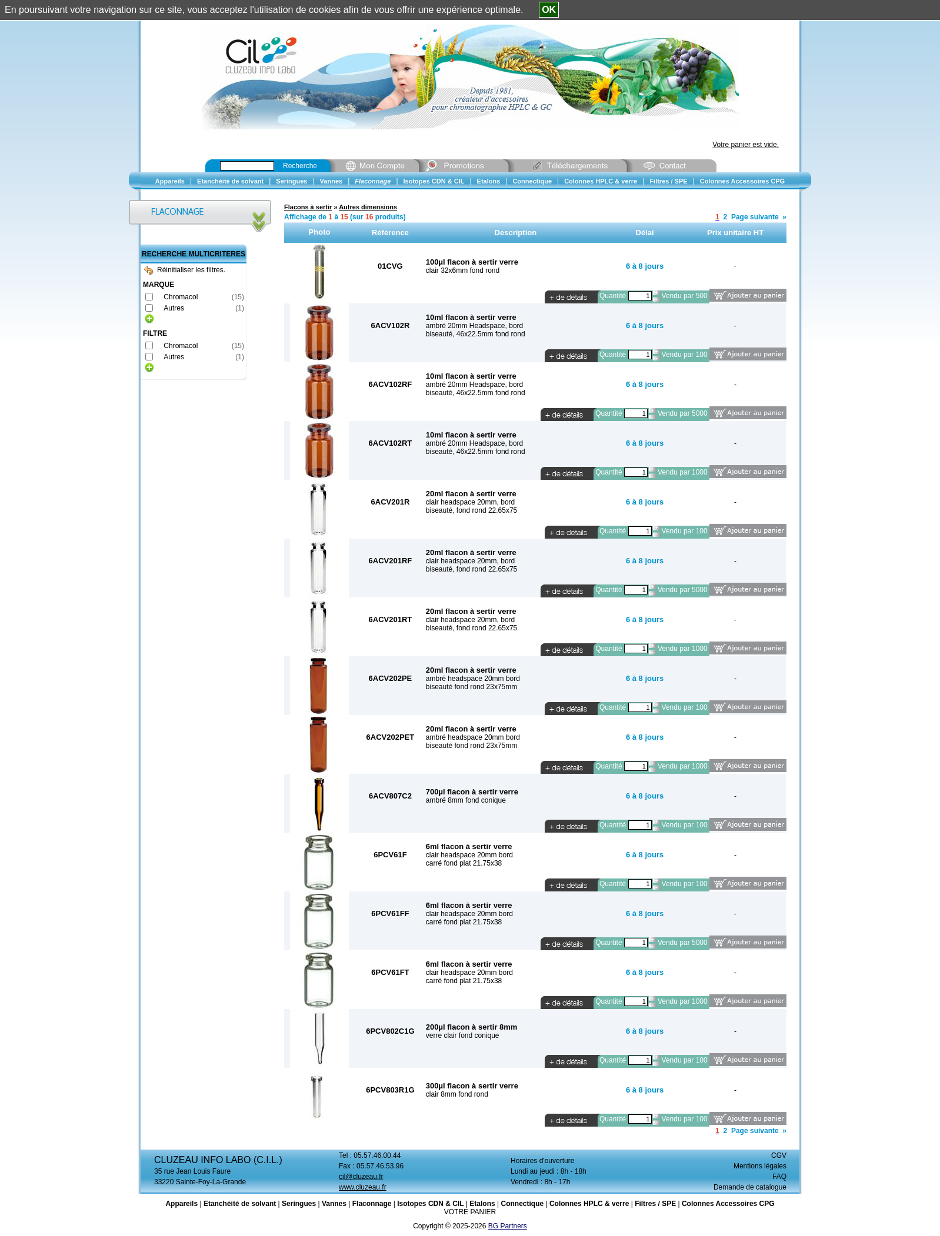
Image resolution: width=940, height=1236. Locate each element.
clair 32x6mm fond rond (462, 270)
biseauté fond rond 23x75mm (471, 687)
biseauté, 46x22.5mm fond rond (475, 334)
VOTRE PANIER (470, 1212)
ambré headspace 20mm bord (473, 678)
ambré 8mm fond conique (466, 800)
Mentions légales (760, 1166)
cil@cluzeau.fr (361, 1176)
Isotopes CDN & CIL (430, 1204)
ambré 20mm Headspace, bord (474, 326)
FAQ (779, 1176)
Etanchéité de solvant (240, 1204)
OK (549, 10)
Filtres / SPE (655, 1204)
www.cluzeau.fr (362, 1187)
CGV (778, 1155)
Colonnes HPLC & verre (589, 1204)
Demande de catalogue (750, 1187)
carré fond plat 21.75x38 (464, 863)
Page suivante (755, 217)
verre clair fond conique (462, 1035)
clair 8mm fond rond (457, 1094)
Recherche (300, 166)
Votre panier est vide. (745, 145)
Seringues (299, 1204)
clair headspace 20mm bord (469, 855)
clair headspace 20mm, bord (470, 502)
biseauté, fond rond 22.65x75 (471, 510)
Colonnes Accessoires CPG (728, 1204)
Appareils (181, 1204)
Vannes (334, 1204)
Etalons (482, 1204)
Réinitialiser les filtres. (184, 270)
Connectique (522, 1204)
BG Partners (507, 1226)
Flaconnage (372, 1204)
